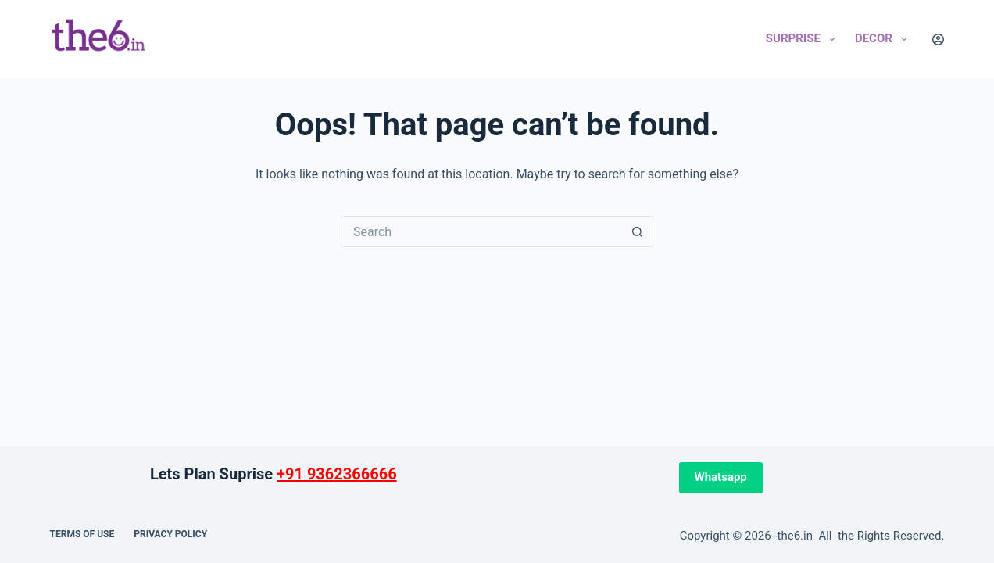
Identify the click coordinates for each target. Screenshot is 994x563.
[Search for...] (481, 231)
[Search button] (637, 231)
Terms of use (82, 534)
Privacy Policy (170, 534)
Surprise (804, 39)
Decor (884, 39)
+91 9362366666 (337, 473)
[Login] (938, 39)
